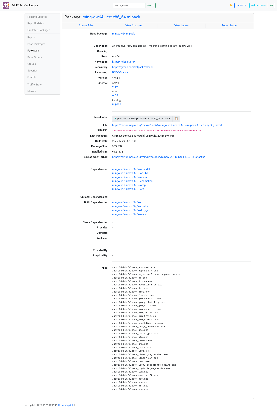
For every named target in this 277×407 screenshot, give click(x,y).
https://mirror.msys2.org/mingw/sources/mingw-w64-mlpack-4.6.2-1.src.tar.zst (158, 157)
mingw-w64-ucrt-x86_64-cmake (130, 206)
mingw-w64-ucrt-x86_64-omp (129, 185)
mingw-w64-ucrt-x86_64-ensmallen (132, 181)
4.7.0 (115, 95)
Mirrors (31, 91)
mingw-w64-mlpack (123, 33)
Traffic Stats (34, 84)
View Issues (181, 25)
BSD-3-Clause (120, 72)
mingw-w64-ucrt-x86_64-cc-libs (130, 173)
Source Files (86, 25)
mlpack (116, 86)
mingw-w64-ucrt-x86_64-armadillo (131, 169)
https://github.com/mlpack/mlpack (132, 67)
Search (150, 5)
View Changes (133, 25)
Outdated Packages (38, 30)
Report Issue (229, 25)
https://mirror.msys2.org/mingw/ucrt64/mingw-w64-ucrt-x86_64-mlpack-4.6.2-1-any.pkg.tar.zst (167, 125)
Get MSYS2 (241, 5)
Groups (31, 63)
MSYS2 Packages (20, 5)
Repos (31, 37)
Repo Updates (35, 23)
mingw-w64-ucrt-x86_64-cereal (130, 177)
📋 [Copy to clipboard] (176, 118)
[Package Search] (129, 5)
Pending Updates (37, 16)
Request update (66, 405)
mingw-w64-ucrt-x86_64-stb (128, 189)
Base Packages (36, 44)
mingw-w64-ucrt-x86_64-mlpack (111, 17)
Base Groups (34, 57)
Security (32, 70)
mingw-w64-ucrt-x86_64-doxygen (131, 210)
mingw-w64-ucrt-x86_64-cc (127, 202)
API (271, 5)
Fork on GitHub (258, 5)
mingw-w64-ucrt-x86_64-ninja (129, 214)
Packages (33, 50)
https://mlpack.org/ (123, 61)
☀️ (231, 5)
